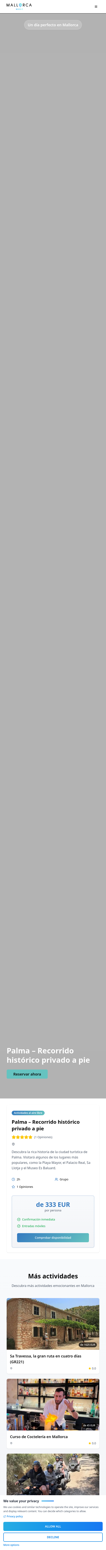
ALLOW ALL (53, 1526)
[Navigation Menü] (96, 6)
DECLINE (53, 1537)
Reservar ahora (27, 1074)
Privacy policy (13, 1516)
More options (11, 1545)
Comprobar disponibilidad (53, 1238)
